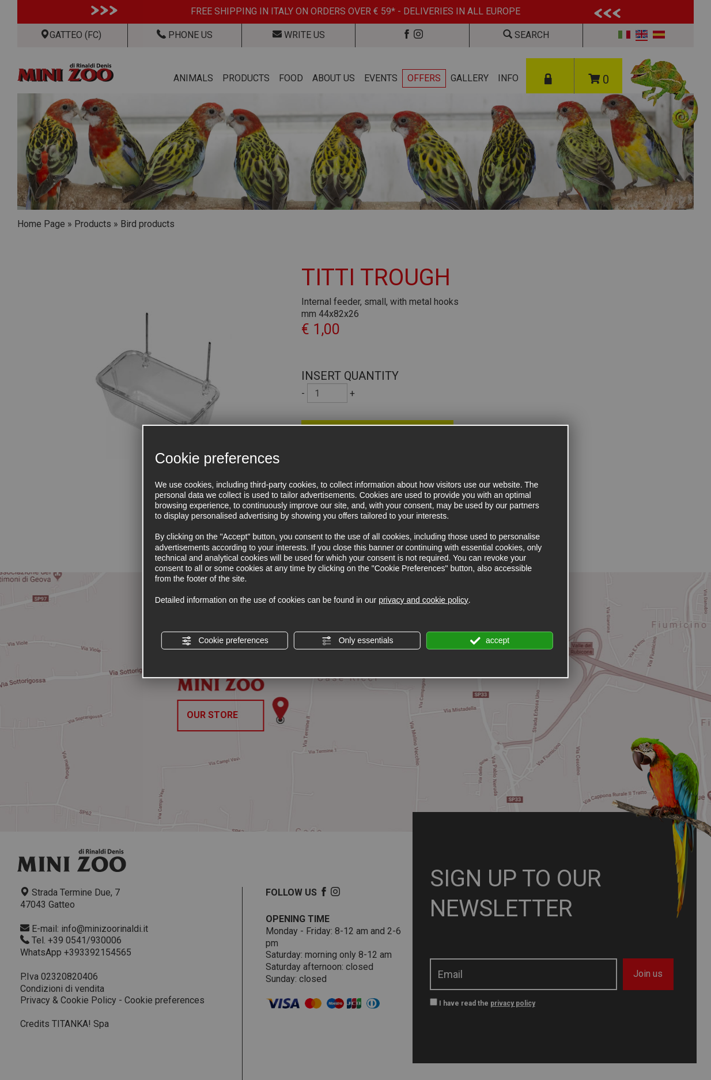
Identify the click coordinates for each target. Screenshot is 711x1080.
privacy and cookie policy (423, 599)
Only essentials (358, 641)
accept (489, 641)
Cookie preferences (224, 641)
